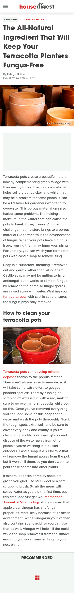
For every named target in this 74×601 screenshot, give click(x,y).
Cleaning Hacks (33, 19)
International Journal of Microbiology (33, 499)
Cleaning (10, 19)
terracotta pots (14, 296)
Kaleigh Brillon (16, 74)
